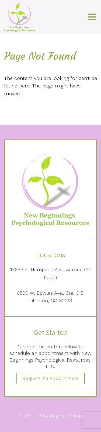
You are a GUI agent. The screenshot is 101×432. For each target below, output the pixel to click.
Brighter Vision (66, 416)
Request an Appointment (50, 378)
